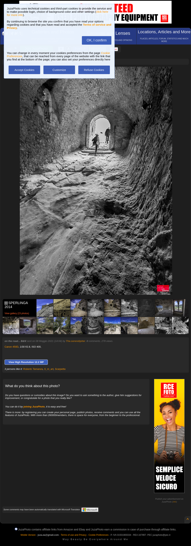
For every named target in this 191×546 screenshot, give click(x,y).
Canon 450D (11, 346)
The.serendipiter (75, 341)
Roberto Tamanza (33, 369)
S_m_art (49, 369)
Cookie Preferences (99, 535)
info (174, 502)
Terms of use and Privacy (73, 535)
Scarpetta (60, 369)
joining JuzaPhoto (34, 406)
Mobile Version (28, 535)
